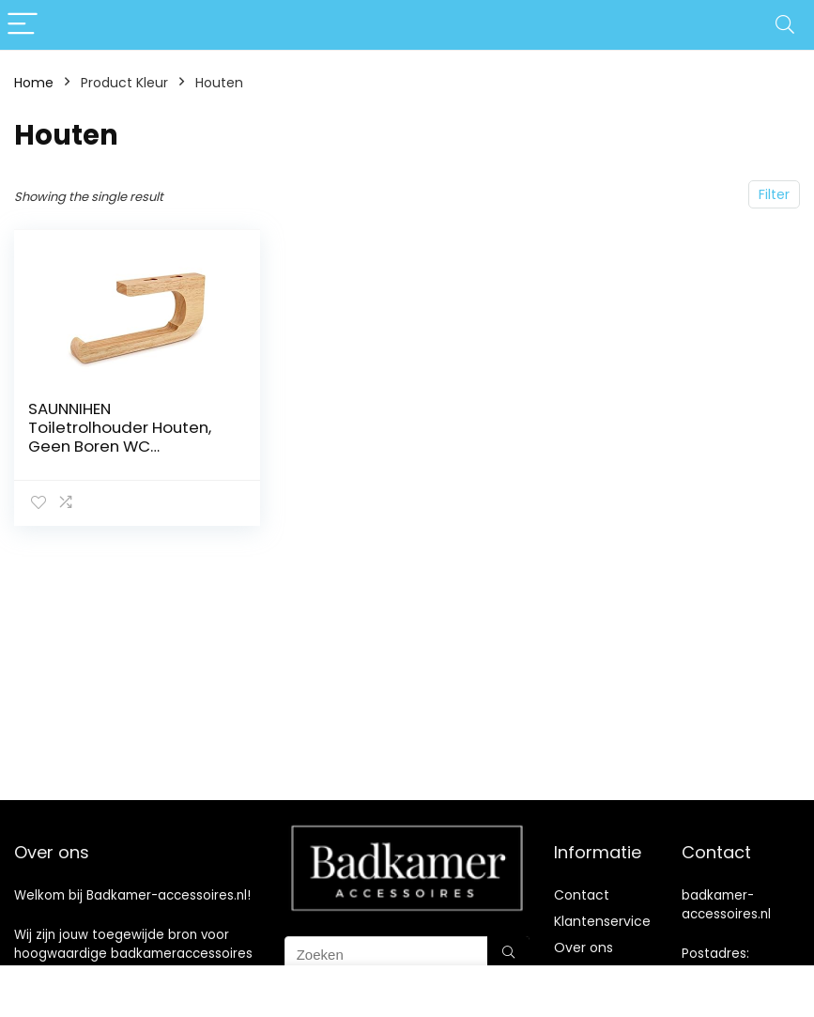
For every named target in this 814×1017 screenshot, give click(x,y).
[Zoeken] (508, 954)
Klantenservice (602, 921)
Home (34, 82)
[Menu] (22, 25)
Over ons (583, 947)
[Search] (784, 25)
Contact (581, 895)
